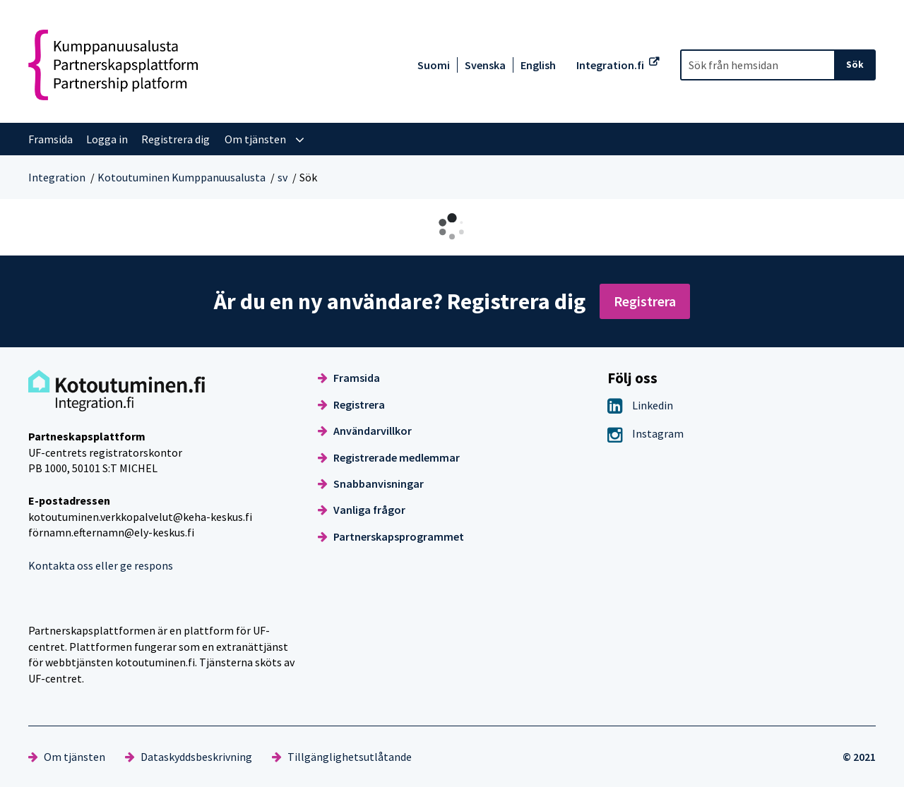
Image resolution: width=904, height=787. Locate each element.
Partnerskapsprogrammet (391, 536)
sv (282, 177)
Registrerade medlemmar (389, 457)
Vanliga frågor (361, 510)
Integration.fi (610, 65)
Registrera (645, 301)
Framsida (349, 378)
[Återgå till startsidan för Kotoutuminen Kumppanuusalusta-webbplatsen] (113, 65)
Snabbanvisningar (371, 483)
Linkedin (640, 405)
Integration (56, 177)
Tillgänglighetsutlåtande (342, 757)
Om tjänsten (66, 757)
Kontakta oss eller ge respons (100, 565)
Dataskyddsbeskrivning (188, 757)
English (538, 65)
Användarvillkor (365, 430)
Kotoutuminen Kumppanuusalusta (181, 177)
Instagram (645, 433)
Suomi (433, 65)
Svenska (485, 65)
